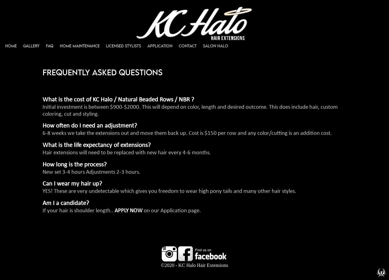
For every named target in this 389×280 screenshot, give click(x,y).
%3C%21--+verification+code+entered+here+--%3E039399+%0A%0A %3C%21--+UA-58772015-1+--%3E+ (194, 140)
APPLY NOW (129, 211)
